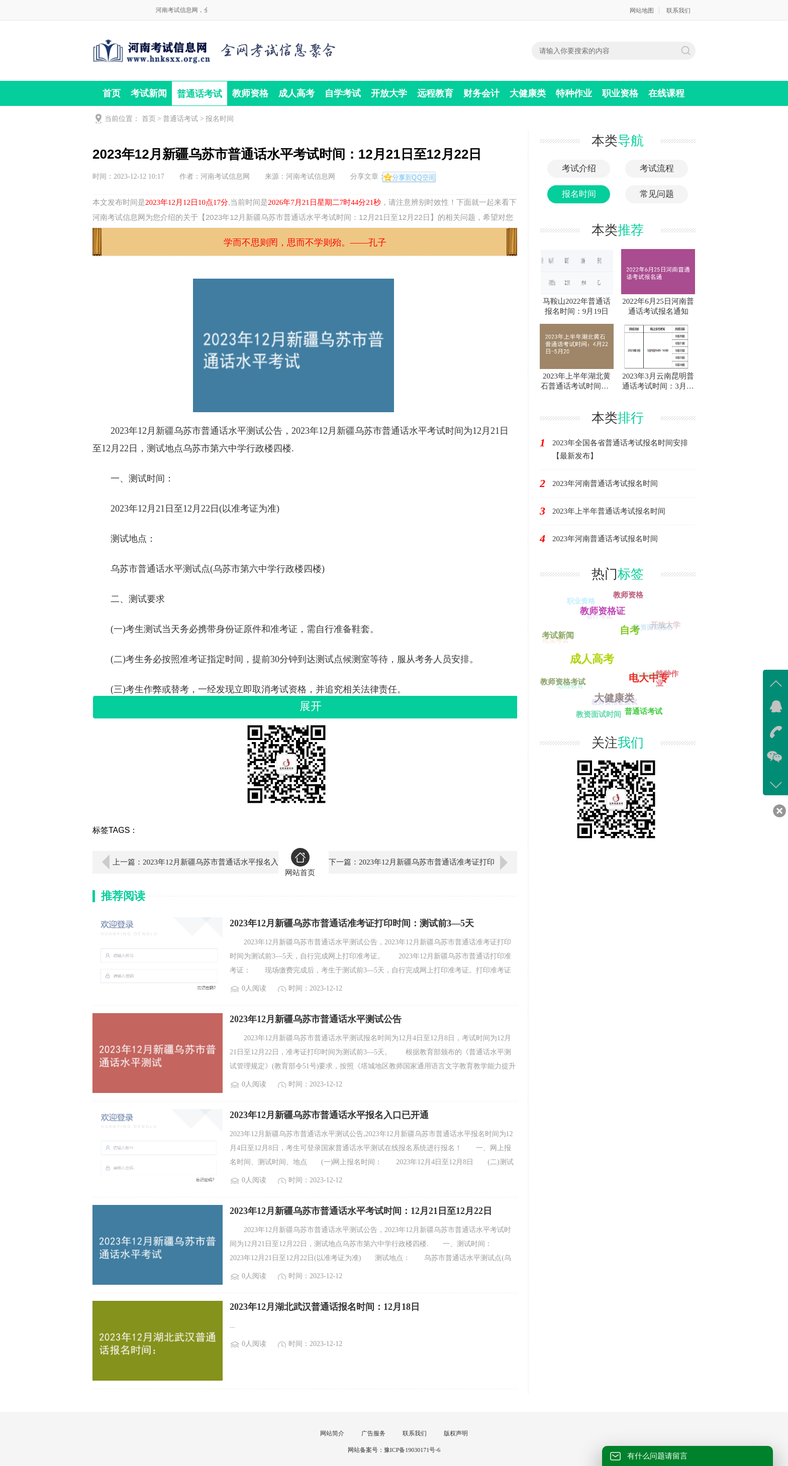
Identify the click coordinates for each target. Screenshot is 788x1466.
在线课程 (666, 93)
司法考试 (555, 641)
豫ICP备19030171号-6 (412, 1449)
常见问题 (657, 194)
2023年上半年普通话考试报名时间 (608, 511)
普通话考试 (199, 94)
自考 (631, 629)
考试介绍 (579, 168)
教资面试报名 (652, 628)
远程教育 (435, 93)
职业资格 (620, 93)
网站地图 (642, 10)
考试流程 (657, 168)
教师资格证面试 (613, 703)
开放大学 (389, 93)
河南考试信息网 (225, 176)
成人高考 (296, 93)
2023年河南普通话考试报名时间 (605, 483)
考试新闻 (149, 93)
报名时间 (220, 119)
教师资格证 (603, 610)
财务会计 (481, 93)
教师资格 (250, 93)
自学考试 (343, 93)
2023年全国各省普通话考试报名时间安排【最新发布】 (620, 449)
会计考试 (598, 617)
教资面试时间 (598, 714)
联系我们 (678, 10)
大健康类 (528, 93)
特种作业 (574, 93)
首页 (112, 93)
